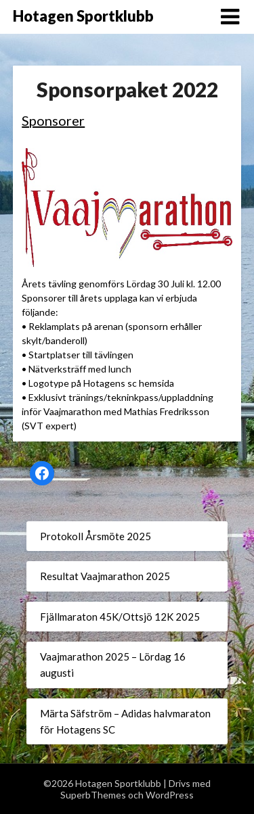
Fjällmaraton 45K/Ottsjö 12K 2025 (120, 616)
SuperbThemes (93, 794)
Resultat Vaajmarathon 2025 (105, 576)
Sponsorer (53, 120)
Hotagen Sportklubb (83, 16)
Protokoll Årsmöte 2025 (95, 536)
